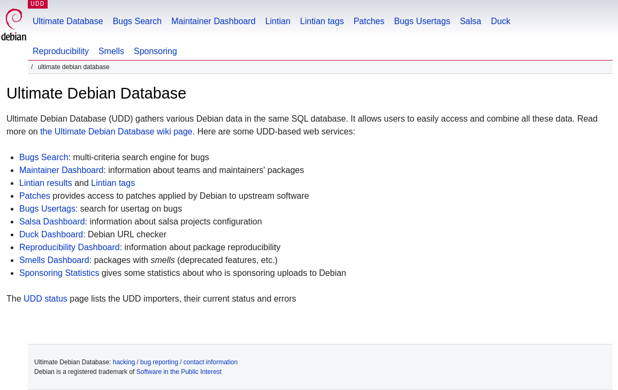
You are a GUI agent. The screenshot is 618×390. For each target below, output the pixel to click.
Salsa (470, 21)
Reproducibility (61, 51)
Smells (111, 51)
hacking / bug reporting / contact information (175, 362)
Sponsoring (155, 51)
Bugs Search (137, 21)
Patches (369, 21)
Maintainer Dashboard (213, 21)
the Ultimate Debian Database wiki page (116, 131)
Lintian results (45, 183)
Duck (500, 21)
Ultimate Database (68, 21)
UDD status (45, 298)
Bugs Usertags (422, 21)
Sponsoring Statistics (59, 273)
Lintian (278, 21)
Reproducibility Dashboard (69, 247)
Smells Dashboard (54, 260)
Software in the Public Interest (179, 372)
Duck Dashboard (51, 234)
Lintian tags (322, 21)
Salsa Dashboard (52, 221)
